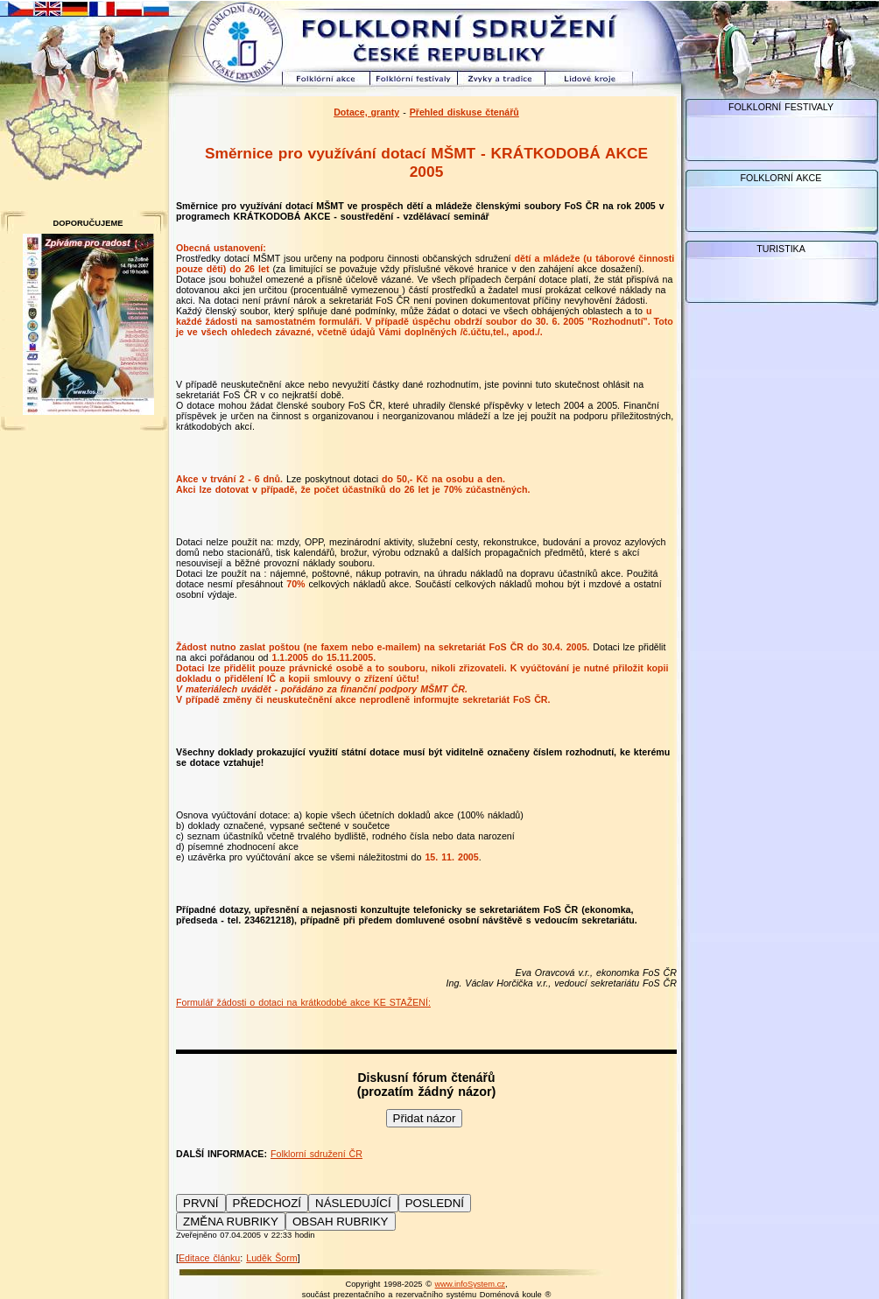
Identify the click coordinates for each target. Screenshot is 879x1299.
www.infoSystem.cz (470, 1284)
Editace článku (209, 1258)
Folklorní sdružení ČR (316, 1153)
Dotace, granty (366, 112)
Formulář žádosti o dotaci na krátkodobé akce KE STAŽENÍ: (303, 1002)
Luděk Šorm (271, 1258)
